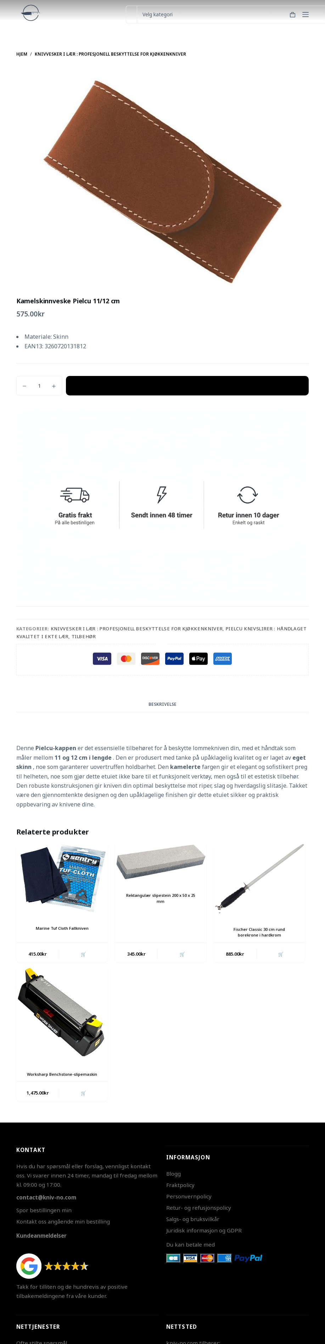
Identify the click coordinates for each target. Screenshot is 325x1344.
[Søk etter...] (131, 14)
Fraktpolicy (180, 1193)
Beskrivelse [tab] (162, 704)
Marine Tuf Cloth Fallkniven (62, 928)
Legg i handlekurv (187, 385)
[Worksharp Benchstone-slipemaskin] (62, 1014)
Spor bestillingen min (44, 1218)
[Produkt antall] (39, 385)
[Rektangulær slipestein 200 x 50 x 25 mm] (160, 862)
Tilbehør (84, 636)
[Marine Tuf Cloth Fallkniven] (62, 878)
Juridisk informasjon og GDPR (204, 1238)
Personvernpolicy (189, 1205)
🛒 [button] (82, 954)
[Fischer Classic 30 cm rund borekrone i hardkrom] (259, 879)
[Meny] (305, 14)
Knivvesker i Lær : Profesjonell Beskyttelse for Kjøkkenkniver (137, 628)
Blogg (173, 1182)
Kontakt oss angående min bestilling (63, 1229)
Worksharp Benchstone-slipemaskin (62, 1079)
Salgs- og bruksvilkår (192, 1227)
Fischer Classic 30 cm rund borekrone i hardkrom (259, 932)
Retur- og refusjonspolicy (198, 1216)
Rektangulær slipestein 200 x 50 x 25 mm (160, 898)
